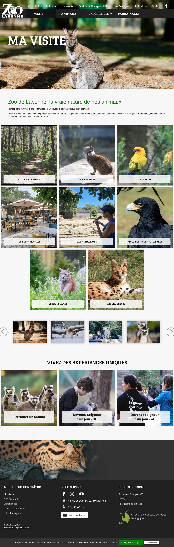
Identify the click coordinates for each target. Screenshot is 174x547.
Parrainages (128, 13)
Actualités (141, 6)
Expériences (99, 13)
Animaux (68, 13)
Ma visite (9, 494)
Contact (156, 6)
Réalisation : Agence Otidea (16, 527)
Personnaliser (151, 543)
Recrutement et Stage (130, 503)
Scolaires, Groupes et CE (93, 6)
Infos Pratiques (121, 6)
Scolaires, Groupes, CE (131, 494)
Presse (122, 499)
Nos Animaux (11, 499)
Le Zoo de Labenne (45, 6)
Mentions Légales (12, 524)
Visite (39, 13)
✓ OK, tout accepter (130, 542)
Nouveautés (68, 6)
